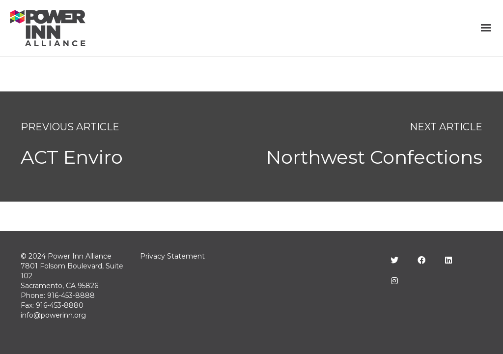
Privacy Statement (172, 256)
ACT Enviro (72, 157)
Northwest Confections (374, 157)
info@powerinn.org (53, 315)
